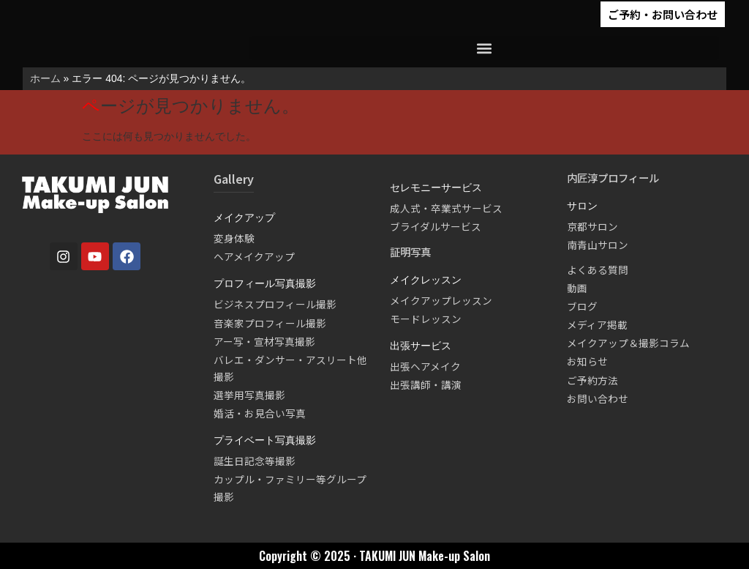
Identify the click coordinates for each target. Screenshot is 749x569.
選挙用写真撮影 (249, 394)
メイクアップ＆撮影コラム (628, 342)
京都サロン (592, 226)
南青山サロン (597, 244)
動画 (577, 287)
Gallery (234, 178)
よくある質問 (597, 269)
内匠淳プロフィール (613, 177)
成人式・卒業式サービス (446, 208)
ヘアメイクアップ (254, 256)
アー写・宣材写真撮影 (264, 341)
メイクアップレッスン (441, 300)
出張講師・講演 (426, 384)
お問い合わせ (597, 398)
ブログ (582, 306)
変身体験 (234, 238)
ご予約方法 (592, 380)
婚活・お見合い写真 (260, 413)
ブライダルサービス (435, 226)
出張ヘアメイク (425, 366)
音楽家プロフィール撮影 (270, 323)
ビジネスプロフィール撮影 (275, 304)
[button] (484, 48)
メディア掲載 (597, 324)
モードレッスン (426, 318)
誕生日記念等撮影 (255, 460)
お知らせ (587, 361)
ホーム (45, 78)
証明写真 (410, 251)
